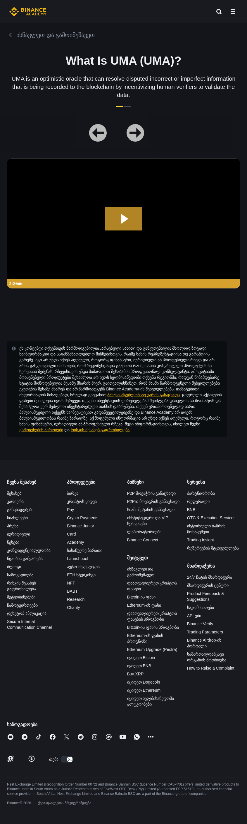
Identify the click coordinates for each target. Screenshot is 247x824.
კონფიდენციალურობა (29, 550)
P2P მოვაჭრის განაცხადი (151, 493)
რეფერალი (198, 501)
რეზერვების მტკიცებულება (213, 548)
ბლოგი (14, 566)
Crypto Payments (82, 517)
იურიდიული (18, 534)
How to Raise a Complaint (210, 668)
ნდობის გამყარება (25, 558)
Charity (73, 607)
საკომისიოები (200, 607)
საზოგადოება (20, 575)
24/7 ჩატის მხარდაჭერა (209, 577)
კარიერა (15, 501)
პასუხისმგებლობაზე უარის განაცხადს (143, 394)
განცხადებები (20, 509)
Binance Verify (200, 623)
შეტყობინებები (21, 597)
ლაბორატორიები (144, 531)
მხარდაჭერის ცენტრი (208, 585)
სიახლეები (17, 517)
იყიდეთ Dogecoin (143, 682)
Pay (70, 509)
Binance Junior (80, 526)
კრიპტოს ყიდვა (82, 501)
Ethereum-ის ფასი (144, 605)
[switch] (67, 759)
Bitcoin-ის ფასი (141, 597)
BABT (72, 591)
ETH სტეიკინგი (81, 575)
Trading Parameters (205, 632)
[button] (232, 11)
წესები (13, 542)
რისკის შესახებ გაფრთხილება (100, 429)
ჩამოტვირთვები (22, 605)
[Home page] (27, 11)
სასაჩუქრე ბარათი (84, 550)
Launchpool (77, 558)
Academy (75, 542)
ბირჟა (72, 493)
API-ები (194, 615)
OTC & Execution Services (211, 517)
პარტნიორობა (201, 493)
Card (71, 534)
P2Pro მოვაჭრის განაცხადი (153, 501)
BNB (191, 509)
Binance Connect (142, 540)
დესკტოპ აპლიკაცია (26, 613)
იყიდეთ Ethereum (144, 690)
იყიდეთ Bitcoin (141, 657)
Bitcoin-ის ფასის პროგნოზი (153, 627)
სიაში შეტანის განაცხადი (151, 509)
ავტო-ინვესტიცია (83, 566)
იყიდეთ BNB (139, 665)
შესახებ (14, 493)
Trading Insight (200, 540)
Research (75, 599)
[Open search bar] (217, 11)
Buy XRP (135, 674)
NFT (71, 583)
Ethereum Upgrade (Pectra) (152, 649)
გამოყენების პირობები (41, 429)
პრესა (12, 526)
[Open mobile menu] (233, 11)
